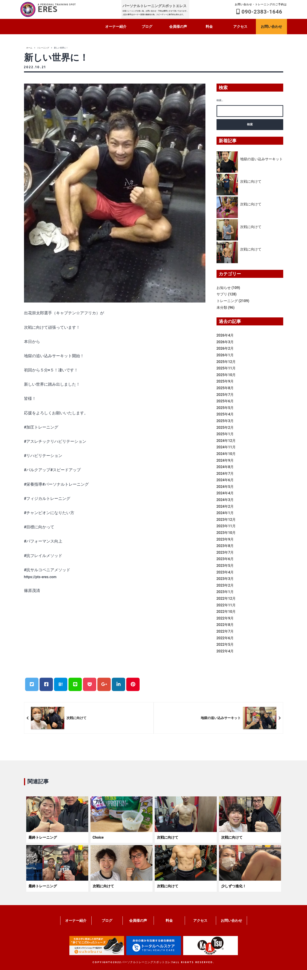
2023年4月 (225, 572)
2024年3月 (225, 500)
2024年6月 (225, 480)
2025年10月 (226, 375)
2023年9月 (225, 539)
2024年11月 (226, 447)
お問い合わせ (271, 26)
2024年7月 (225, 473)
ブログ (147, 26)
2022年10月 (226, 611)
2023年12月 (226, 519)
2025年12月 (226, 362)
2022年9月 (225, 618)
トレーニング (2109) (233, 301)
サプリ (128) (227, 294)
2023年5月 (225, 565)
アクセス (240, 26)
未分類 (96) (226, 307)
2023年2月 (225, 585)
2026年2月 (225, 348)
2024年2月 (225, 506)
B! (60, 684)
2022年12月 (226, 598)
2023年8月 (225, 546)
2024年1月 (225, 513)
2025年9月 (225, 381)
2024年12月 (226, 441)
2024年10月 (226, 454)
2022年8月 (225, 625)
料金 (209, 26)
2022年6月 (225, 638)
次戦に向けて (250, 181)
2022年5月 (225, 644)
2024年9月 (225, 460)
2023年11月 (226, 526)
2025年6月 (225, 401)
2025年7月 (225, 395)
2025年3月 (225, 421)
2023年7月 (225, 552)
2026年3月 (225, 342)
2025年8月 (225, 388)
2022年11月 (226, 605)
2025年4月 (225, 414)
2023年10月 (226, 533)
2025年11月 (226, 368)
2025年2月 (225, 427)
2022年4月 (225, 651)
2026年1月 (225, 355)
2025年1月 (225, 434)
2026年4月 (225, 335)
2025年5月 (225, 408)
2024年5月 (225, 487)
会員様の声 (178, 26)
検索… (220, 100)
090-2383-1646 (261, 8)
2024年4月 (225, 493)
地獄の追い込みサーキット (261, 159)
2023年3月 (225, 579)
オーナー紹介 (115, 26)
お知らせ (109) (228, 288)
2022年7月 (225, 631)
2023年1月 (225, 592)
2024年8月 (225, 467)
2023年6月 (225, 559)
